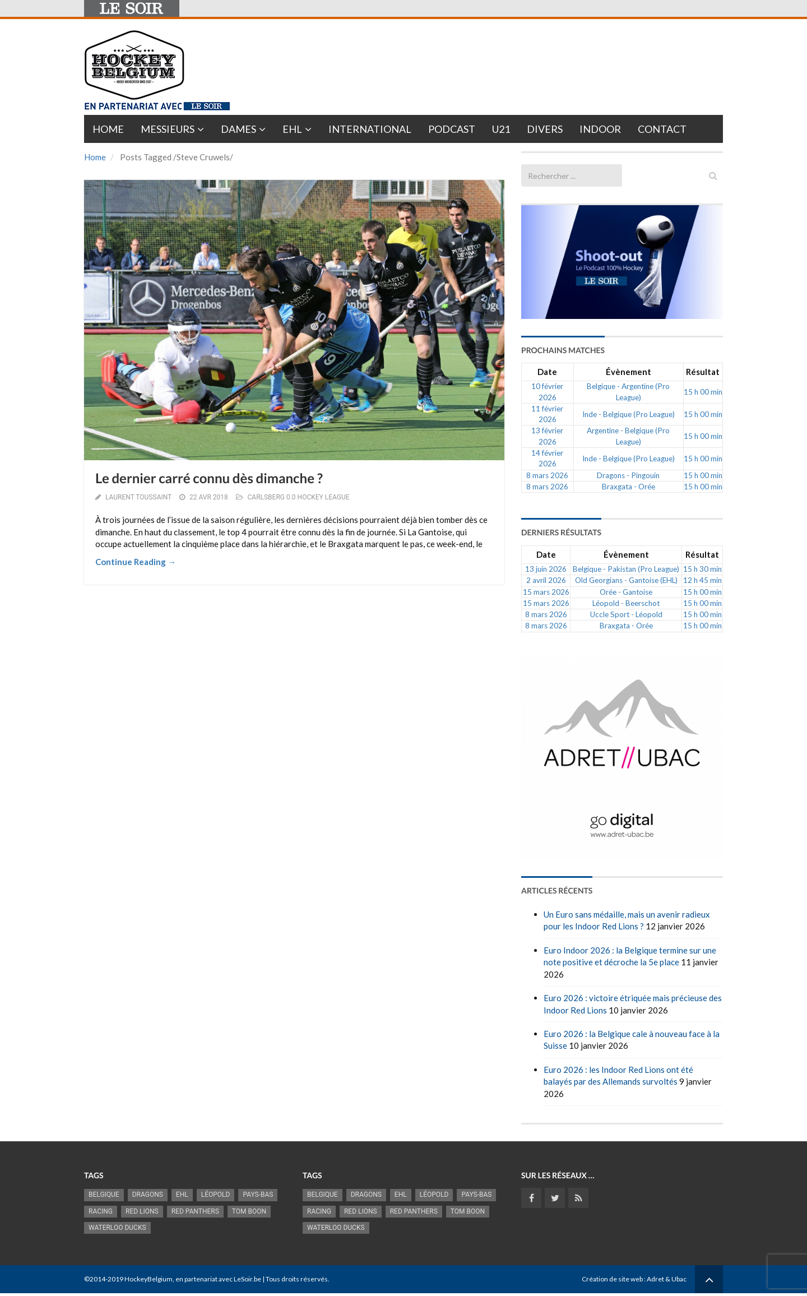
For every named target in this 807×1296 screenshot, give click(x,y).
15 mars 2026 (546, 591)
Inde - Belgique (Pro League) (628, 414)
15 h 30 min (702, 568)
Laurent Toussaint (138, 497)
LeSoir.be (247, 1279)
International (369, 129)
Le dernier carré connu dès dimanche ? (209, 478)
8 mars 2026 (547, 475)
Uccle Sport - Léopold (626, 614)
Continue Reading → (135, 562)
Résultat (703, 372)
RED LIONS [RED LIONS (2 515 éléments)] (142, 1211)
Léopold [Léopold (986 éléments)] (215, 1194)
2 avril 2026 (546, 580)
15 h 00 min (703, 391)
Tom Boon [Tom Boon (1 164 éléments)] (249, 1211)
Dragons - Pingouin (628, 475)
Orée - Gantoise (626, 591)
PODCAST (451, 129)
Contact (662, 129)
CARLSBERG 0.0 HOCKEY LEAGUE (299, 497)
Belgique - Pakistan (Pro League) (626, 568)
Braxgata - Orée (628, 486)
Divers (545, 129)
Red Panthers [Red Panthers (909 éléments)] (195, 1211)
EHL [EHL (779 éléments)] (182, 1194)
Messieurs (167, 129)
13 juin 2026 (546, 568)
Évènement (628, 372)
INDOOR (600, 129)
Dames (238, 129)
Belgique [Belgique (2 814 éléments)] (104, 1194)
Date (547, 372)
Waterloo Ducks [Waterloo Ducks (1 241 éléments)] (117, 1228)
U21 (501, 129)
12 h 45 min (702, 580)
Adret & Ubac (667, 1279)
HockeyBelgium (148, 1279)
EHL (292, 129)
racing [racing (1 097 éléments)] (101, 1211)
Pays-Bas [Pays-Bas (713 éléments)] (258, 1194)
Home (108, 129)
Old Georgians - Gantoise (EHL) (626, 580)
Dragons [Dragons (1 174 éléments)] (147, 1194)
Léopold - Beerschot (626, 603)
